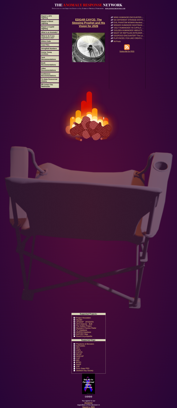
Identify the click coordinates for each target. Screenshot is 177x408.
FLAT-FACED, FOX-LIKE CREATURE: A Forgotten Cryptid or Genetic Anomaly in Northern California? (129, 38)
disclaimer (88, 403)
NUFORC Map (82, 334)
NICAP (79, 354)
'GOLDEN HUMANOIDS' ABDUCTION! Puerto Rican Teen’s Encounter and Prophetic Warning (129, 30)
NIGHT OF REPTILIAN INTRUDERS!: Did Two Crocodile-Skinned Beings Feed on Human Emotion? (129, 33)
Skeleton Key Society (84, 371)
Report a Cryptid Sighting (47, 28)
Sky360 (79, 320)
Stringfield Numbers (49, 48)
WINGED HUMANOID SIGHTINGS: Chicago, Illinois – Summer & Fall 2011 (129, 25)
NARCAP (80, 356)
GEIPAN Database (83, 332)
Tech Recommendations (48, 58)
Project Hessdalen (83, 318)
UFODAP (80, 322)
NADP (78, 364)
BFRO (78, 362)
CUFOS (79, 352)
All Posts (117, 41)
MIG (78, 360)
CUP (78, 358)
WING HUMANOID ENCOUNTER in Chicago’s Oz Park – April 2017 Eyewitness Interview (129, 17)
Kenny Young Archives (46, 53)
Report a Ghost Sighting (47, 22)
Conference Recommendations (48, 75)
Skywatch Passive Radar (86, 328)
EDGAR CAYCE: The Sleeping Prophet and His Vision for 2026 (88, 23)
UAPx (78, 350)
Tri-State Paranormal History (49, 80)
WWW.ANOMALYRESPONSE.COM (115, 8)
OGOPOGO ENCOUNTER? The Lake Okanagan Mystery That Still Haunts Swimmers (129, 36)
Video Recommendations (48, 69)
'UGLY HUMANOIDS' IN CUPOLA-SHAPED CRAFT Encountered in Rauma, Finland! (129, 28)
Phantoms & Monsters (85, 344)
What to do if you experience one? (48, 37)
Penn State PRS (82, 368)
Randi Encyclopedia (84, 336)
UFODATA (89, 322)
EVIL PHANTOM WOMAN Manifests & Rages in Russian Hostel (129, 23)
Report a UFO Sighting (46, 17)
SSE (78, 366)
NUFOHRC (80, 346)
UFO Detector (81, 324)
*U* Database (81, 330)
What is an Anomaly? (49, 32)
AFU (78, 348)
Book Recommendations (48, 64)
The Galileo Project (84, 326)
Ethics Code (46, 41)
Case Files (45, 45)
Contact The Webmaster (47, 85)
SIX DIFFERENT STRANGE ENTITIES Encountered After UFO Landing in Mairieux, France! (129, 20)
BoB (90, 324)
